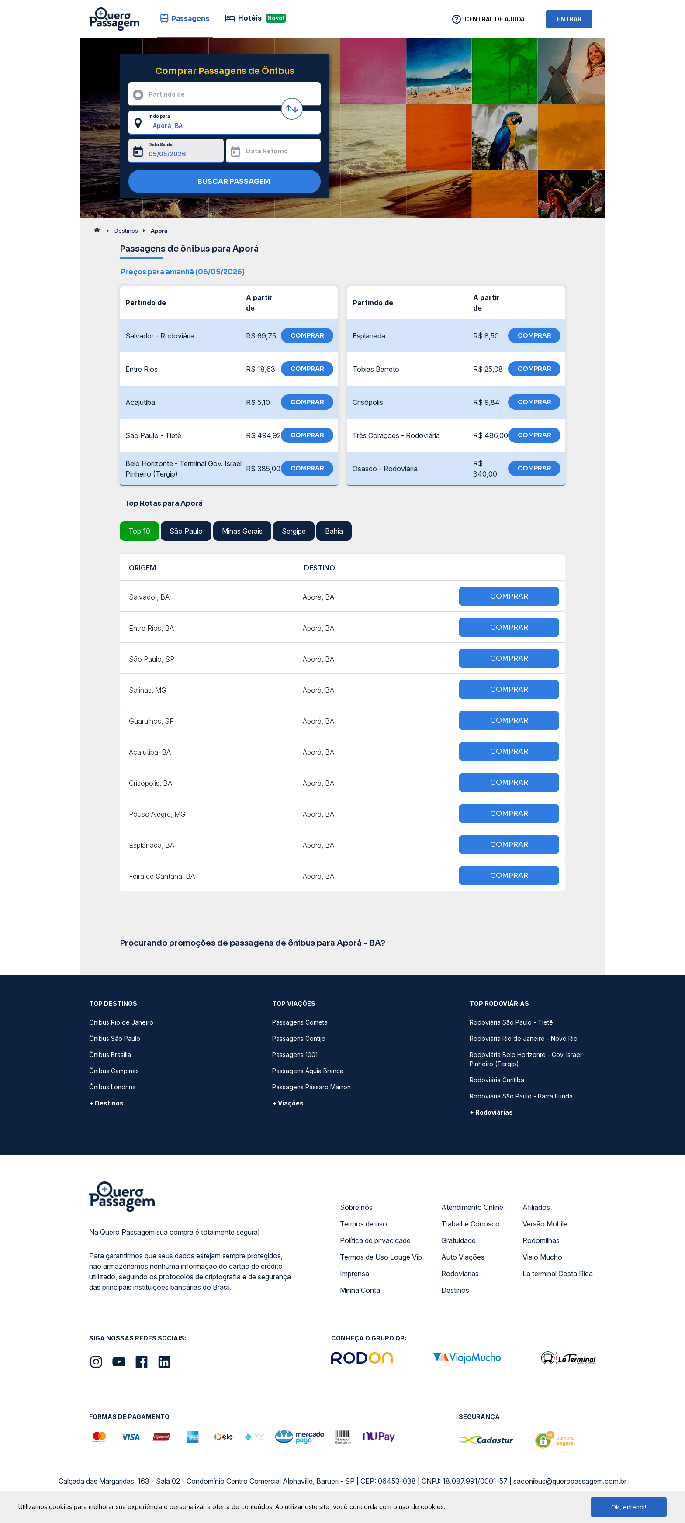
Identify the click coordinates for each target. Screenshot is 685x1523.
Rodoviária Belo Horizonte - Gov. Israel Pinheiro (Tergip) (525, 1059)
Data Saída (161, 144)
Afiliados (536, 1207)
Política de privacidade (375, 1240)
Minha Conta (360, 1290)
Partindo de (167, 94)
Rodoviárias (460, 1273)
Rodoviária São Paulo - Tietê (511, 1022)
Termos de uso (363, 1223)
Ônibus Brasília (110, 1054)
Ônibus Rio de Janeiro (121, 1022)
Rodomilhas (541, 1240)
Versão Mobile (544, 1223)
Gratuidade (458, 1240)
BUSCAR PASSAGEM (222, 182)
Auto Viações (462, 1257)
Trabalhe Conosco (470, 1223)
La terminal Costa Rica (557, 1273)
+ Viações (288, 1103)
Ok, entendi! (628, 1507)
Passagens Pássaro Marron (311, 1087)
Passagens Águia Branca (307, 1070)
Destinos (455, 1290)
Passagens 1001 (295, 1054)
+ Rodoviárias (491, 1112)
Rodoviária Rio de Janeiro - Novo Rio (524, 1038)
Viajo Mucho (542, 1257)
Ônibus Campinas (114, 1070)
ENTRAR (569, 19)
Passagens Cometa (300, 1022)
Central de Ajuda (494, 19)
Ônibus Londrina (112, 1087)
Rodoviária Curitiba (497, 1080)
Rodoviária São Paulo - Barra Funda (521, 1096)
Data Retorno (267, 151)
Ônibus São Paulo (114, 1038)
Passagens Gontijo (298, 1038)
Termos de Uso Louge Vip (381, 1257)
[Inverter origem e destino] (291, 109)
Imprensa (354, 1273)
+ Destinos (106, 1103)
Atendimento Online (472, 1207)
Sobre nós (356, 1207)
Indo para (159, 116)
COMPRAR (307, 335)
